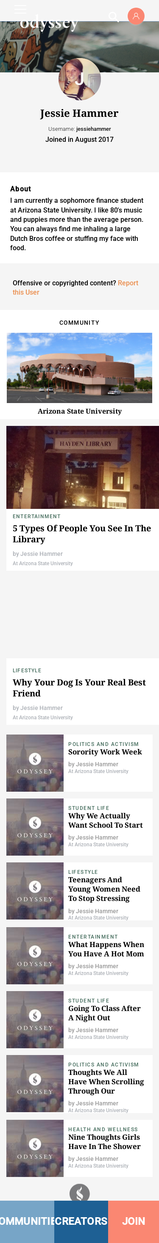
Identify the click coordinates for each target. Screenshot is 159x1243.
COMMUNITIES (27, 1221)
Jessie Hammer (41, 553)
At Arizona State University (43, 563)
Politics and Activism (103, 744)
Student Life (88, 808)
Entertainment (37, 516)
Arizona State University (80, 411)
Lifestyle (27, 671)
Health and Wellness (103, 1130)
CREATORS (81, 1221)
